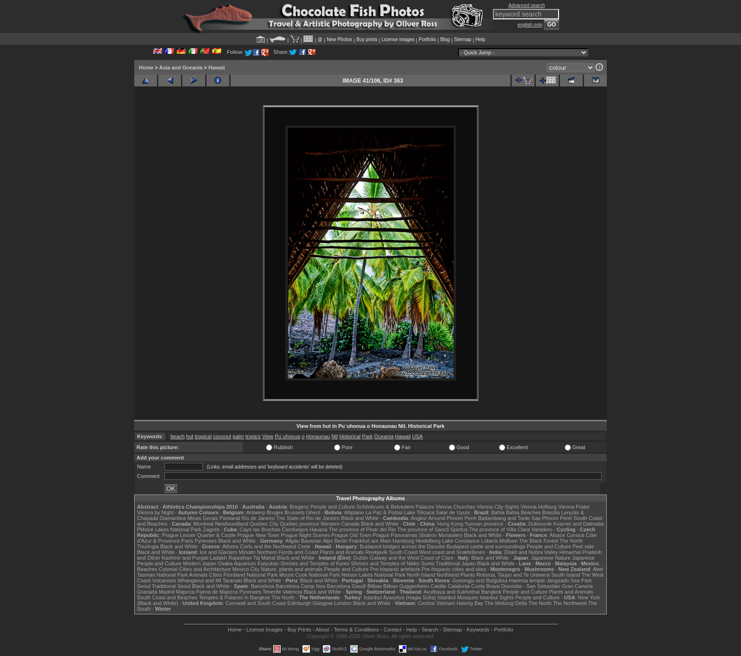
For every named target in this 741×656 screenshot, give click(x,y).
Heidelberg (427, 541)
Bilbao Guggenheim (406, 586)
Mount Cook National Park (309, 575)
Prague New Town (258, 535)
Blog (445, 39)
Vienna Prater (574, 507)
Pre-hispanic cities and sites (454, 569)
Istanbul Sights (497, 597)
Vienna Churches (455, 507)
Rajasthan (240, 558)
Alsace (557, 535)
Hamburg (403, 541)
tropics (252, 436)
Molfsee (509, 541)
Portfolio (427, 39)
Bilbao (374, 586)
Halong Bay (470, 603)
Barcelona (263, 586)
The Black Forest (538, 541)
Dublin (360, 558)
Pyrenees (205, 541)
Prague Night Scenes (305, 535)
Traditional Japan (455, 563)
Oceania (384, 436)
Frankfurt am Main (370, 541)
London (343, 603)
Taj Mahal (264, 558)
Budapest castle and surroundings (486, 546)
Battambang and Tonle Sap (509, 518)
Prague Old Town (351, 535)
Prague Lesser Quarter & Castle (199, 535)
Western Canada (339, 524)
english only (530, 24)
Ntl (334, 436)
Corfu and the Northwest (268, 546)
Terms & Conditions (356, 629)
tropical (203, 436)
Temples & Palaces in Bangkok (234, 597)
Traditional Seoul (171, 586)
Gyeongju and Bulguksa (480, 580)
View (268, 436)
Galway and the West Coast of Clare (412, 558)
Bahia (498, 512)
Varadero (541, 529)
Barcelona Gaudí (346, 586)
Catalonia (458, 586)
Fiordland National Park (251, 575)
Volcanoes (164, 580)
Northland (448, 575)
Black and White (360, 518)
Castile (439, 586)
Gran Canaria (577, 586)
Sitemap (463, 39)
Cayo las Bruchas (260, 529)
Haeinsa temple (527, 580)
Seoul (143, 586)
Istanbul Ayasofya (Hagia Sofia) (399, 597)
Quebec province (299, 524)
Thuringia (148, 546)
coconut (222, 436)
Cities (215, 575)
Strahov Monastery (440, 535)
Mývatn (247, 552)
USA (417, 436)
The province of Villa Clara (499, 529)
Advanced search (526, 5)
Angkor (419, 518)
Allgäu (292, 541)
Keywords (477, 629)
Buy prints (366, 39)
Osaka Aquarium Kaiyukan (248, 563)
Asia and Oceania (181, 67)
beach (178, 436)
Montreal (203, 524)
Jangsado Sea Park (569, 580)
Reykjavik (376, 552)
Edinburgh (299, 603)
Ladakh (218, 558)
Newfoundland (231, 524)
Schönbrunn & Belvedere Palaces (395, 507)
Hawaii (216, 67)
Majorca (185, 592)
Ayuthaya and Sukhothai (451, 592)
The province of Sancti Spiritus (432, 529)
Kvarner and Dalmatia (578, 524)
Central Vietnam (436, 603)
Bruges (275, 512)
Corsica (575, 535)
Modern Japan (199, 563)
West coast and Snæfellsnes (452, 552)
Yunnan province (484, 524)
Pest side (583, 546)
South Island (565, 575)
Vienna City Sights (498, 507)
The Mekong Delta (506, 603)
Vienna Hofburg (539, 507)
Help (480, 39)
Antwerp (255, 512)
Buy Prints (299, 629)
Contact (393, 629)
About (322, 629)
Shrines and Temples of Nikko (385, 563)
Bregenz (299, 507)
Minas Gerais (202, 518)
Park (367, 436)
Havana (318, 529)
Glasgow (322, 603)
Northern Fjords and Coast (288, 552)
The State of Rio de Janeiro (308, 518)
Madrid (167, 592)
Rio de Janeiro (258, 518)
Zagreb (211, 529)
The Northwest (570, 603)
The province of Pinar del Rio (362, 529)
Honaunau (318, 436)
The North (571, 541)
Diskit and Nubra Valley (531, 552)
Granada (147, 592)
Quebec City (264, 524)
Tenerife (272, 592)
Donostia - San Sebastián (530, 586)
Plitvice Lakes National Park (169, 529)
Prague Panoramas (395, 535)
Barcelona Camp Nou (301, 586)
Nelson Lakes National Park (373, 575)
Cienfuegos (295, 529)
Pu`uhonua (287, 436)
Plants (467, 575)
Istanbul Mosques (458, 597)
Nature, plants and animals (292, 569)
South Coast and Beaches (167, 597)
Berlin (340, 541)
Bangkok (491, 592)
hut (189, 436)
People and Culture (332, 507)
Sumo (428, 563)
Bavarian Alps (317, 541)
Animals (198, 575)
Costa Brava (485, 586)
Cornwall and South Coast (255, 603)
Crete (304, 546)
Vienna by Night (155, 512)
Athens (230, 546)
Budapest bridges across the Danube (402, 546)
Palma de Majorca (217, 592)
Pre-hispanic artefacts (395, 569)
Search (430, 629)
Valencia (292, 592)
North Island (421, 575)
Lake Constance (461, 541)
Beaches (147, 569)
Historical (350, 436)
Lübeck (489, 541)
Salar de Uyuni (453, 512)
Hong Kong (450, 524)
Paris (187, 541)
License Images (264, 629)
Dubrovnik (540, 524)
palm (238, 436)
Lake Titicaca (419, 512)
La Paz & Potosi (384, 512)
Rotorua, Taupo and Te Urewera (513, 575)
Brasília (551, 512)
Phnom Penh (557, 518)
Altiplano (354, 512)
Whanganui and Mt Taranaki (210, 580)
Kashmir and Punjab (185, 558)
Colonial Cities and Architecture (195, 569)
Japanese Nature (551, 558)
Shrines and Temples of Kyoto (314, 563)
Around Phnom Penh (452, 518)
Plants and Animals (341, 552)
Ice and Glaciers (218, 552)
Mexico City (246, 569)
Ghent (313, 512)
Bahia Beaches (523, 512)
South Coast (403, 552)
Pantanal (229, 518)
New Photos (339, 39)
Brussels (294, 512)
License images (398, 39)
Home (146, 67)
